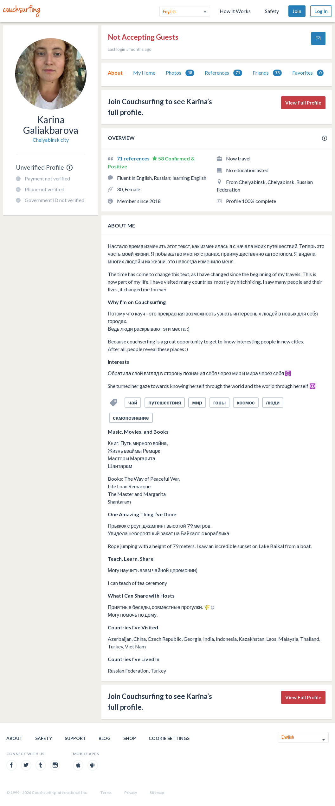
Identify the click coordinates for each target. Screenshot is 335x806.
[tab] (115, 73)
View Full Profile (303, 102)
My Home (144, 73)
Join (297, 11)
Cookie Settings (169, 738)
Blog (105, 738)
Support (75, 738)
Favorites (308, 73)
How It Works (235, 11)
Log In (321, 11)
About (115, 73)
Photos (180, 73)
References (223, 73)
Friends (267, 73)
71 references (134, 158)
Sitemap (157, 792)
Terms (106, 792)
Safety (272, 11)
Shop (129, 738)
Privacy (130, 792)
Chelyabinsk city (51, 140)
